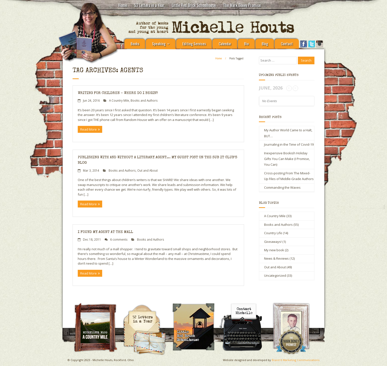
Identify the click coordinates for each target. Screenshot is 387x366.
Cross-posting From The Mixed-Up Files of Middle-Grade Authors (289, 176)
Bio (246, 43)
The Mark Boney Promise (242, 5)
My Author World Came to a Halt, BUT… (288, 133)
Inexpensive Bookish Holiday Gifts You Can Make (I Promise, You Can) (287, 159)
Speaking (159, 43)
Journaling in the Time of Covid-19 (289, 144)
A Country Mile (119, 100)
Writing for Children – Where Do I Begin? (118, 93)
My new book (274, 250)
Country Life (273, 233)
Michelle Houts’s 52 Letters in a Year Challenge (147, 306)
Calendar (225, 43)
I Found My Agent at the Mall (105, 232)
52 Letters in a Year (149, 5)
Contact (287, 43)
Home (122, 5)
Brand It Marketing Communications (295, 360)
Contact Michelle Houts (244, 304)
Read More (88, 129)
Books (135, 43)
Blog (265, 43)
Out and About (147, 170)
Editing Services (194, 43)
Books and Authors (144, 100)
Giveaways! (273, 241)
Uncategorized (275, 275)
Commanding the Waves (282, 187)
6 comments (119, 239)
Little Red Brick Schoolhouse (194, 5)
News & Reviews (276, 258)
